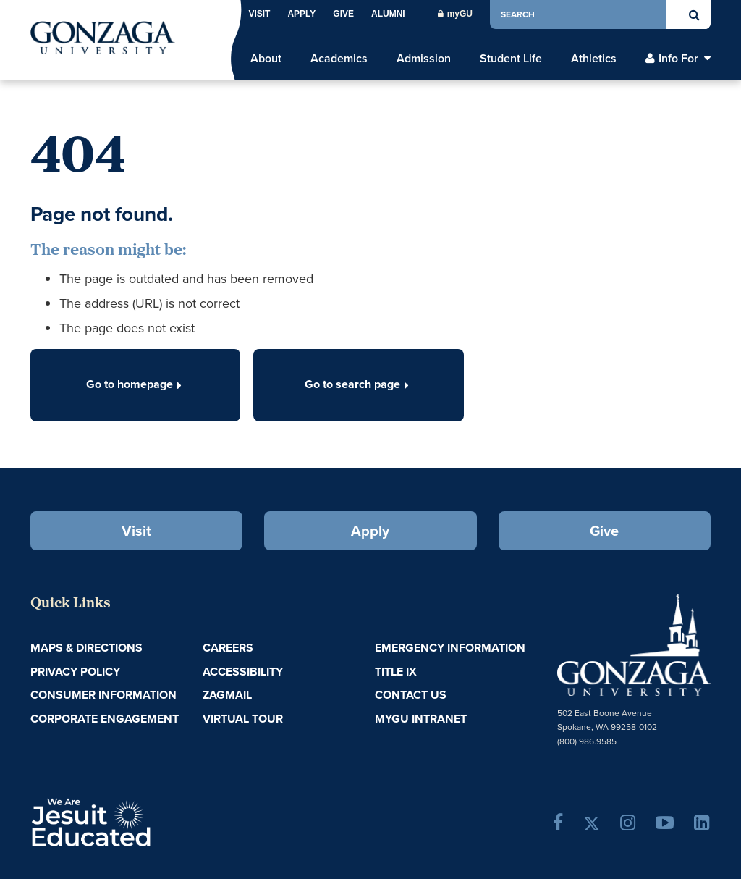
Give (343, 14)
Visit (259, 14)
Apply (301, 14)
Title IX (396, 671)
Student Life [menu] (511, 59)
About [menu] (265, 59)
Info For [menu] (678, 59)
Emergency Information (450, 647)
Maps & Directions (86, 647)
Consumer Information (103, 694)
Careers (228, 647)
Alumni (388, 14)
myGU (455, 14)
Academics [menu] (339, 59)
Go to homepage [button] (135, 384)
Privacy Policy (75, 671)
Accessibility (243, 671)
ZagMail (227, 694)
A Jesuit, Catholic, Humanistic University (141, 821)
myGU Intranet (421, 718)
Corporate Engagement (104, 718)
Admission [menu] (424, 59)
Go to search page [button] (358, 384)
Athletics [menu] (594, 59)
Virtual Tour (243, 718)
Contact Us (410, 694)
